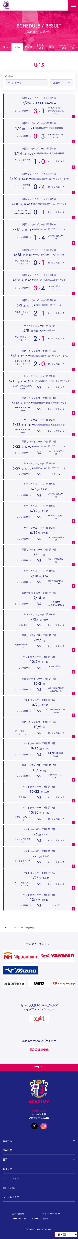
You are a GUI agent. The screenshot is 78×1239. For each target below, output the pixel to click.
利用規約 (44, 1218)
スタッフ (7, 1168)
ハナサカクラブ (11, 1197)
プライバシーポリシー (50, 1213)
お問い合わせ (18, 1213)
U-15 (14, 927)
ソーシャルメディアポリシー (25, 1218)
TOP (4, 927)
